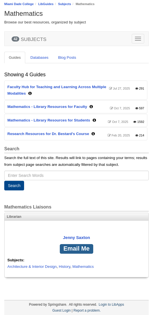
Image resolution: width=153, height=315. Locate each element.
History (64, 266)
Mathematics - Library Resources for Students (48, 120)
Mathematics (83, 266)
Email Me (76, 248)
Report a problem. (87, 310)
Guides (15, 57)
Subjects (64, 4)
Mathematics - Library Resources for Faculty (47, 107)
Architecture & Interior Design (32, 266)
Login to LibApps (111, 305)
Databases (39, 57)
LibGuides (46, 4)
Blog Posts (67, 57)
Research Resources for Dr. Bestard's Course (48, 134)
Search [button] (14, 185)
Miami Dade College (19, 4)
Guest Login (61, 310)
